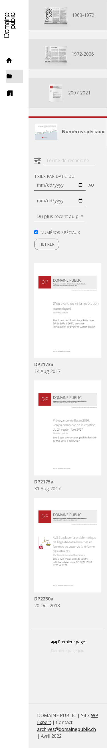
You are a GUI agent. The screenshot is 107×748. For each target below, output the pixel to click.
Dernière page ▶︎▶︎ (67, 650)
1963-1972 (67, 15)
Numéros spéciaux (67, 132)
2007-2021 (68, 93)
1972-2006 (67, 54)
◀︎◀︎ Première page (68, 641)
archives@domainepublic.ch (66, 729)
